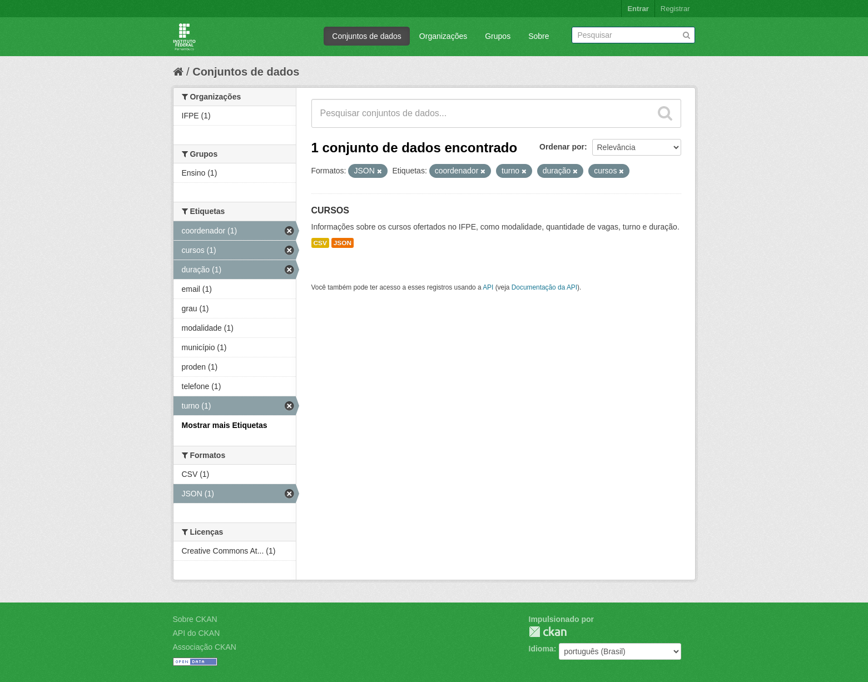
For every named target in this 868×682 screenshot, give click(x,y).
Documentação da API (544, 287)
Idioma (541, 648)
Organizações (443, 36)
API (488, 287)
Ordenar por (561, 146)
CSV (320, 243)
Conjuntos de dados (366, 36)
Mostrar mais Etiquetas (224, 425)
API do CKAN (196, 633)
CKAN (548, 632)
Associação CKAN (204, 647)
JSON (342, 243)
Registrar (675, 8)
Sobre (538, 36)
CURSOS (330, 210)
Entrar (637, 8)
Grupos (497, 36)
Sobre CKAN (195, 619)
